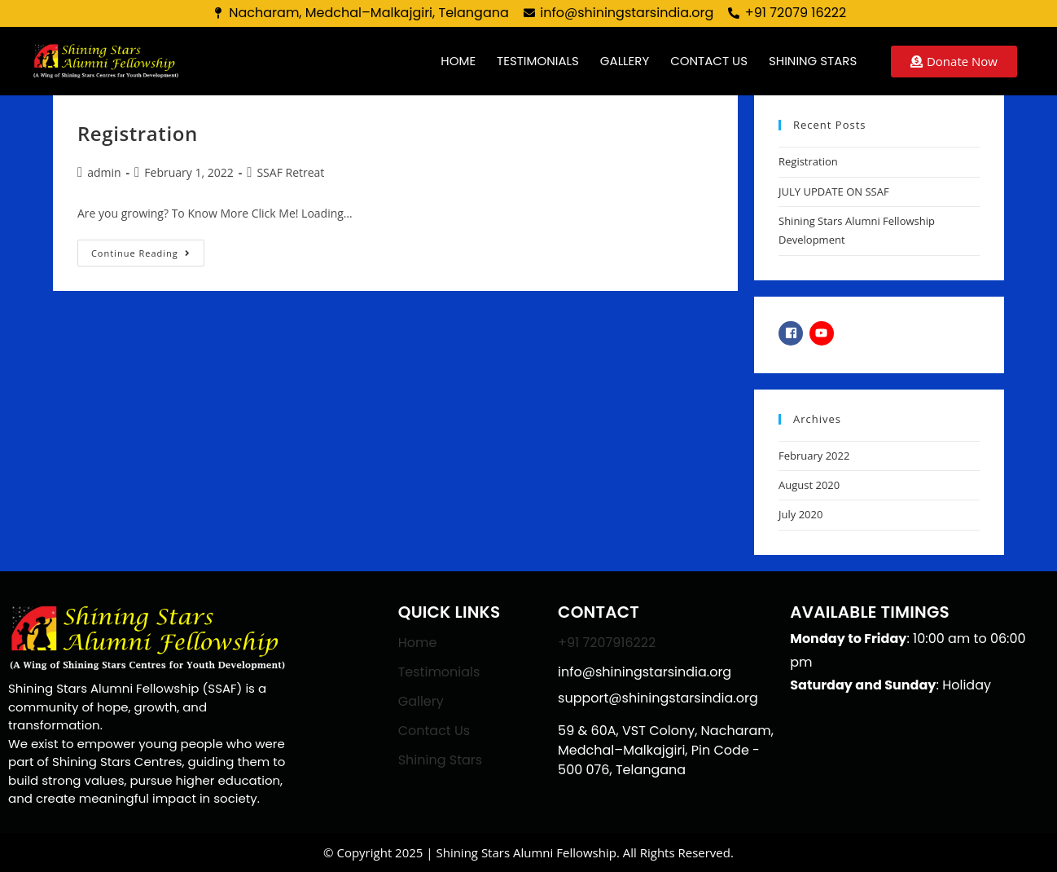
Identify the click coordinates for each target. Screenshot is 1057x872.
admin (104, 172)
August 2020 (809, 485)
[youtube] (823, 333)
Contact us (709, 60)
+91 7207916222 (607, 642)
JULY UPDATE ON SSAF (833, 191)
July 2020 (800, 514)
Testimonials (538, 60)
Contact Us (434, 730)
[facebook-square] (792, 333)
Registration (137, 133)
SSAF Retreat (290, 172)
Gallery (624, 60)
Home (458, 60)
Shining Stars (813, 60)
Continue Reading (147, 249)
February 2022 (813, 455)
